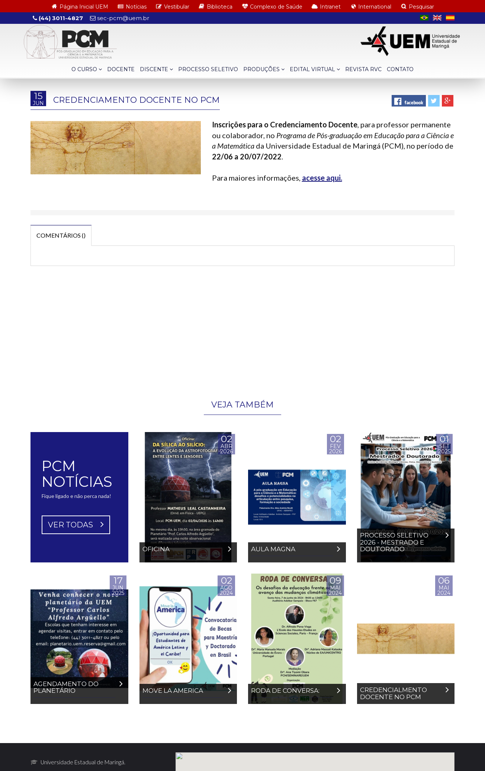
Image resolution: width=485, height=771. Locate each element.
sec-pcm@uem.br (119, 18)
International (374, 6)
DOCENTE (121, 69)
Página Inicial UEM (84, 6)
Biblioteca (219, 6)
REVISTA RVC (363, 69)
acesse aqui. (322, 177)
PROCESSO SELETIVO (208, 69)
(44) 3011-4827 (58, 18)
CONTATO (400, 69)
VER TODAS (76, 599)
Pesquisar (421, 6)
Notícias (136, 6)
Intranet (330, 6)
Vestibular (176, 6)
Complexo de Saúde (276, 6)
